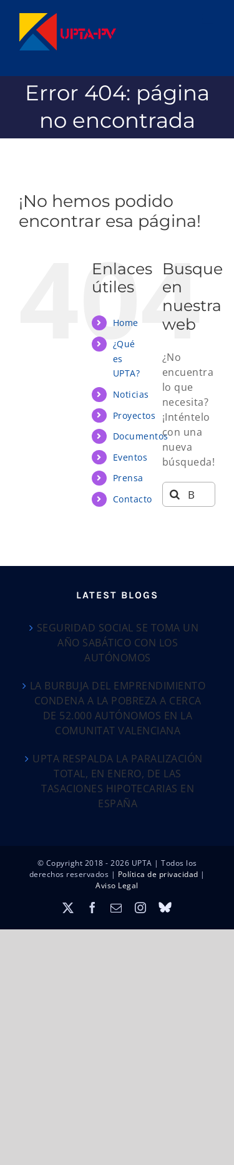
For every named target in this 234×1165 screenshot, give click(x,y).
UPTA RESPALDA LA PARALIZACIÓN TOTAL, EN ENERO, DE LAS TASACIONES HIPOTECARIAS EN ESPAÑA (117, 781)
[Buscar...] (188, 494)
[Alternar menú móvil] (209, 19)
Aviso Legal (117, 885)
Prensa (128, 478)
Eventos (130, 457)
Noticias (131, 394)
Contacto (132, 499)
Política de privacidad (158, 874)
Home (126, 322)
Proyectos (134, 415)
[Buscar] (174, 494)
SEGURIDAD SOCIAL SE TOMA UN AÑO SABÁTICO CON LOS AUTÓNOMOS (118, 642)
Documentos (140, 436)
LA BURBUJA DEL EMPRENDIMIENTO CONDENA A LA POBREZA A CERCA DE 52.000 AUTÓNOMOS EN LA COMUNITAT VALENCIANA (118, 708)
